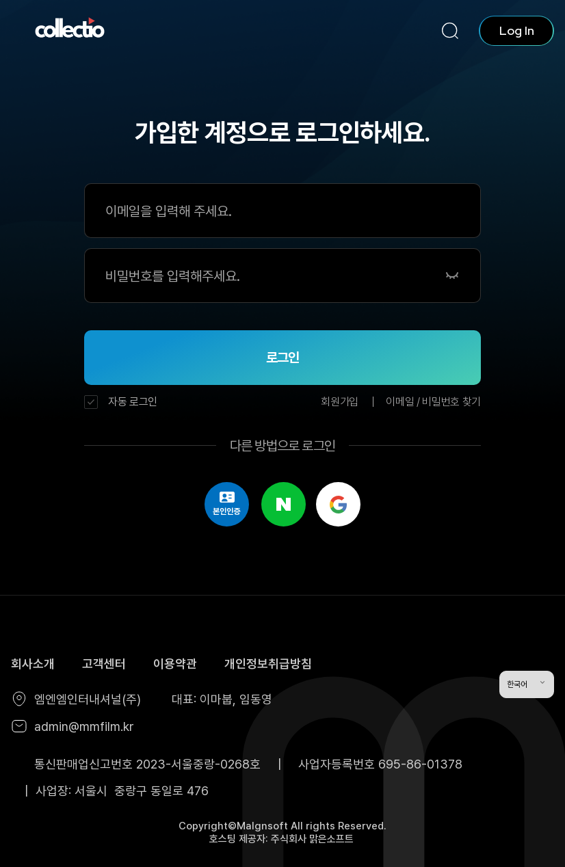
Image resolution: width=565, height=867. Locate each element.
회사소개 (33, 663)
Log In (516, 30)
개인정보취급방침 (268, 663)
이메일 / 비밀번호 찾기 (433, 401)
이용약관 (175, 663)
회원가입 (339, 401)
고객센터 (104, 663)
